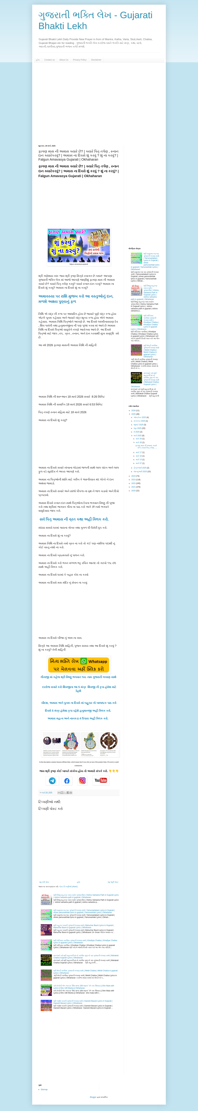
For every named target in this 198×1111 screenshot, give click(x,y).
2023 (133, 480)
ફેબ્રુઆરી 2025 (140, 468)
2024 (133, 476)
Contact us (49, 60)
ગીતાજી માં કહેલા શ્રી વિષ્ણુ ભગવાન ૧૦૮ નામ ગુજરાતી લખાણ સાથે (78, 677)
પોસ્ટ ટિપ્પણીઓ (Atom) (68, 887)
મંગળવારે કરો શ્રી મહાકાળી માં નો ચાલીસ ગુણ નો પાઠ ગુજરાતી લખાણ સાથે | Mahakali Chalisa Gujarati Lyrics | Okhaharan (145, 380)
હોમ (38, 60)
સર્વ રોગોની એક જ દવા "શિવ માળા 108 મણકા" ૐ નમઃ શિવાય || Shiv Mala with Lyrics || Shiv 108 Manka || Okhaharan (83, 987)
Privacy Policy (80, 60)
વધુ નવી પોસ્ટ (44, 882)
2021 (133, 487)
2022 (133, 483)
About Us (63, 60)
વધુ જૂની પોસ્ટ (113, 882)
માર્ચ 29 (139, 439)
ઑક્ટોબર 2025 (140, 417)
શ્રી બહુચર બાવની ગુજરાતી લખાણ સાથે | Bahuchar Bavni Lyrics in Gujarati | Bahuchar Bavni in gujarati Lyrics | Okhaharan (83, 926)
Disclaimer (96, 60)
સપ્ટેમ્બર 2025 (140, 421)
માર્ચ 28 (139, 442)
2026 (133, 410)
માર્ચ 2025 (138, 436)
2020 (133, 491)
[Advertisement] (99, 103)
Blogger (93, 1097)
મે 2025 (137, 432)
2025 (133, 414)
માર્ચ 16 (139, 456)
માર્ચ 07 (139, 463)
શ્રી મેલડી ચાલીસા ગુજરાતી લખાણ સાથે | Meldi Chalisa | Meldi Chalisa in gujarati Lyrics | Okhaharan (151, 351)
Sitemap (44, 1089)
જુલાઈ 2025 (139, 425)
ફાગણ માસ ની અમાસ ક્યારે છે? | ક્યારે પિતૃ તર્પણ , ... (146, 446)
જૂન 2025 (138, 428)
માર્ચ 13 (139, 459)
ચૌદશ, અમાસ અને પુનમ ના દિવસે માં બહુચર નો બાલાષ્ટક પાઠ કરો (78, 703)
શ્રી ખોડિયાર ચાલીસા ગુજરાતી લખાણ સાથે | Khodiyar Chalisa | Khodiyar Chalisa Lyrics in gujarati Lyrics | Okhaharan (145, 322)
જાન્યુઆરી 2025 (140, 471)
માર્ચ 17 (139, 452)
